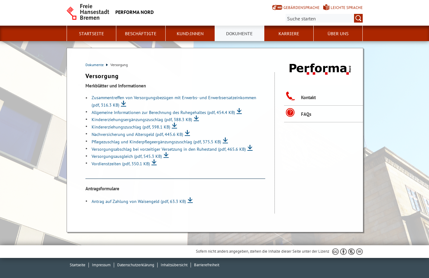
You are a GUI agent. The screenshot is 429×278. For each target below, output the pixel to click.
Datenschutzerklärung (135, 264)
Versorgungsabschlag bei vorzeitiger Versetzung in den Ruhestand (169, 149)
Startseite (91, 33)
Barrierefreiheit (206, 264)
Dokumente (96, 64)
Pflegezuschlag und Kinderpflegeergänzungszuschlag (156, 142)
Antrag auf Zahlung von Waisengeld (139, 201)
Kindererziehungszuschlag (131, 127)
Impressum (101, 264)
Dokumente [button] (239, 33)
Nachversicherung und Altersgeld (137, 134)
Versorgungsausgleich (127, 156)
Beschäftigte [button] (140, 33)
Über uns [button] (338, 33)
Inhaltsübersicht (174, 264)
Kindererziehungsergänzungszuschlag (142, 119)
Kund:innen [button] (190, 33)
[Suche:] (324, 18)
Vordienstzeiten (121, 163)
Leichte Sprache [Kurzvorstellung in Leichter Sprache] (347, 7)
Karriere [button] (288, 33)
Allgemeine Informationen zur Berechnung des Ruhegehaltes (163, 112)
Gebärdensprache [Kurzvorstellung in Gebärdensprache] (301, 7)
